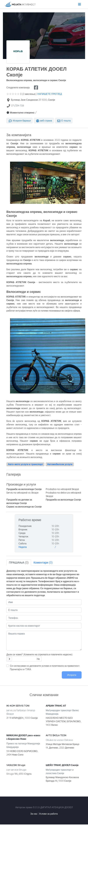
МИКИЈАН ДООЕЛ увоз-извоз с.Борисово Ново (23, 737)
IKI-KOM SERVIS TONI (17, 705)
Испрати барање (19, 120)
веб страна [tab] (44, 120)
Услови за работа (48, 813)
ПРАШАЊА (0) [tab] (19, 562)
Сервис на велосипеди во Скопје (24, 506)
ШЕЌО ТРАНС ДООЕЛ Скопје (62, 765)
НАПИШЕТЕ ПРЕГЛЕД (49, 93)
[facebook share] (36, 87)
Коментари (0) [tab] (43, 562)
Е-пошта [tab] (64, 120)
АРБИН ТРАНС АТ (56, 705)
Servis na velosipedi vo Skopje (22, 492)
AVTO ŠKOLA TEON (56, 735)
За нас (33, 813)
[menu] (79, 4)
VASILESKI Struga (15, 765)
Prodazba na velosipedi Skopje (62, 489)
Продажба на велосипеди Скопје (24, 489)
